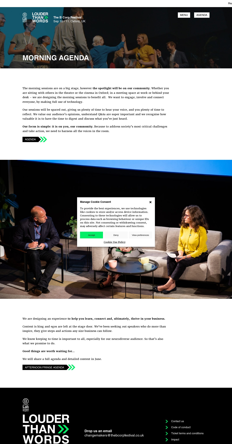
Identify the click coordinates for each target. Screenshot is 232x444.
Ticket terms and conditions (187, 433)
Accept (91, 235)
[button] (150, 202)
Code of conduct (181, 427)
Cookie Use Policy (114, 242)
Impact (175, 440)
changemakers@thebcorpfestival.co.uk (114, 435)
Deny (116, 235)
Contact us (177, 421)
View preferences (140, 235)
